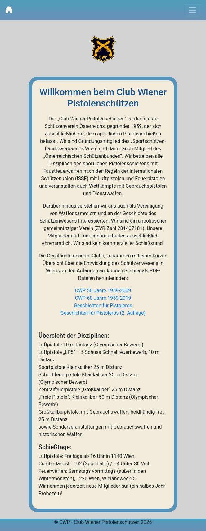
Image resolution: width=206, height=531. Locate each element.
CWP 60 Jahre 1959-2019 (103, 298)
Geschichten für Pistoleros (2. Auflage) (103, 313)
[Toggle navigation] (192, 10)
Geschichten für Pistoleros (103, 305)
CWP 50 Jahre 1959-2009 (103, 291)
